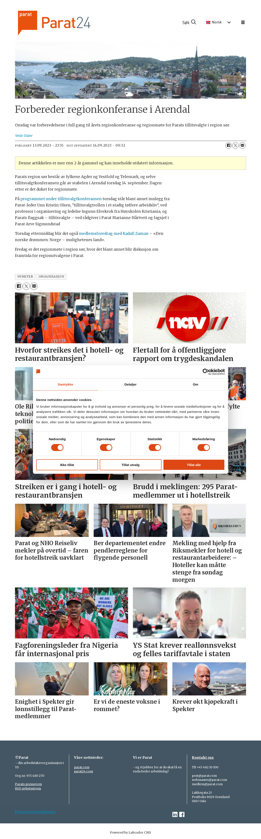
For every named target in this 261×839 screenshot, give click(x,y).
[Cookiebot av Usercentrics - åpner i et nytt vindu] (206, 371)
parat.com (81, 767)
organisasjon (51, 276)
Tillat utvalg (130, 465)
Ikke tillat (67, 465)
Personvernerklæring (35, 812)
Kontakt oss (203, 757)
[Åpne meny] (243, 22)
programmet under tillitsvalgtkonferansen (61, 198)
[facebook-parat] (181, 814)
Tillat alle (194, 465)
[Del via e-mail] (242, 145)
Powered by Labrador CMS (130, 832)
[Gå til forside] (66, 22)
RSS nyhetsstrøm (28, 788)
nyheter (25, 276)
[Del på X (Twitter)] (235, 145)
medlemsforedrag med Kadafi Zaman (113, 233)
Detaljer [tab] (130, 384)
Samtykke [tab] (65, 384)
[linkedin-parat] (175, 814)
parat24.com (83, 771)
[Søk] (189, 22)
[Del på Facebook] (228, 145)
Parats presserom (28, 784)
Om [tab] (195, 384)
